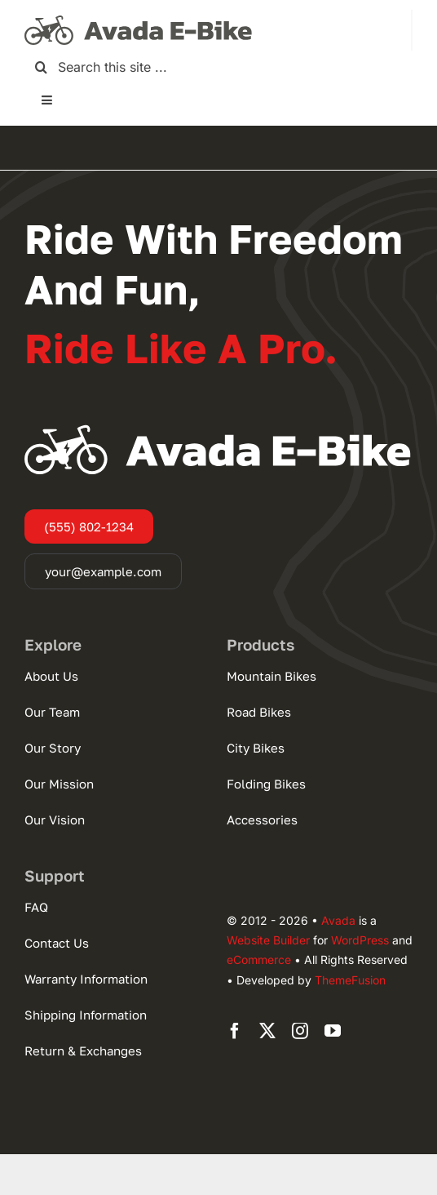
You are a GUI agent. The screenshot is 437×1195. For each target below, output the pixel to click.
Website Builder (268, 940)
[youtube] (332, 1031)
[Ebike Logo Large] (138, 16)
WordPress (360, 940)
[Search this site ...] (218, 67)
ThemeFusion (350, 980)
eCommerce (259, 959)
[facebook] (235, 1031)
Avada (338, 920)
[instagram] (300, 1031)
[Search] (41, 67)
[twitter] (267, 1031)
